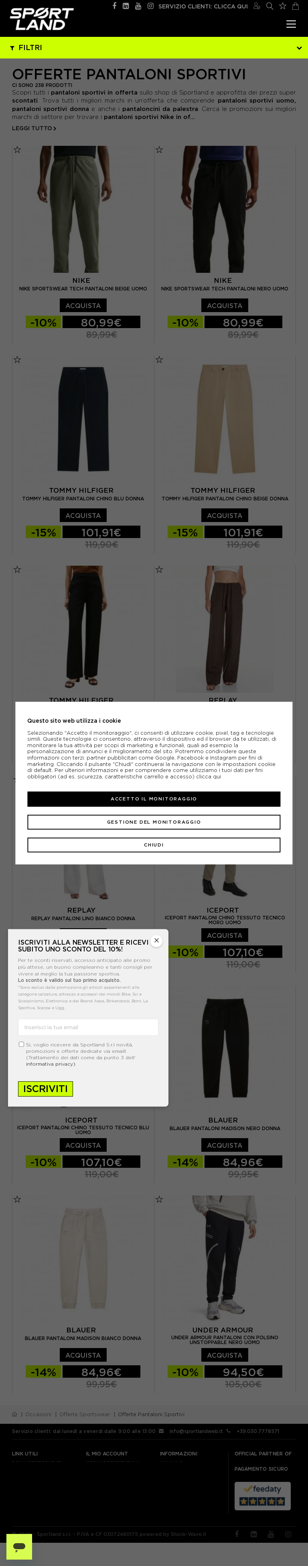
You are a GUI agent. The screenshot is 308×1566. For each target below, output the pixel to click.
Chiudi (154, 844)
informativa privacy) (50, 1064)
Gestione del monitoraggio (154, 821)
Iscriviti (45, 1089)
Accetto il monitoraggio (154, 798)
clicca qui (208, 777)
